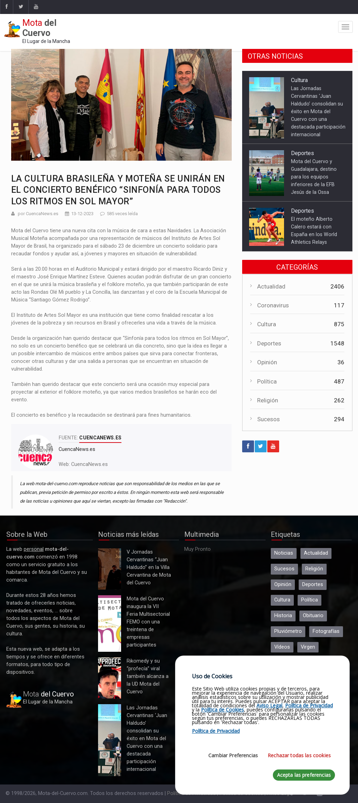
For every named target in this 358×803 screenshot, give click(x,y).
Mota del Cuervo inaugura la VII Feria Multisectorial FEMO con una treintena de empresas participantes (109, 623)
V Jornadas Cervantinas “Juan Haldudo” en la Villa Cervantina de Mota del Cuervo (109, 569)
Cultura (299, 80)
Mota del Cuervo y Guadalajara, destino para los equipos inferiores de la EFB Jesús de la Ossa (314, 177)
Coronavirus (273, 305)
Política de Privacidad (309, 705)
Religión (267, 400)
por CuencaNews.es (38, 213)
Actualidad (271, 286)
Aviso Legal (269, 705)
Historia (283, 616)
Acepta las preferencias (304, 775)
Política (267, 381)
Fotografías (326, 631)
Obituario (313, 616)
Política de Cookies (222, 709)
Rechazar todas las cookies (299, 755)
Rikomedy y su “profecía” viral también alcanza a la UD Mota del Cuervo (109, 678)
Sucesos (268, 419)
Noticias (283, 553)
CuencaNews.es (89, 464)
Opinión (267, 362)
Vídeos (282, 647)
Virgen (308, 647)
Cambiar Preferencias (233, 755)
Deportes (302, 153)
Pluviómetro (288, 631)
